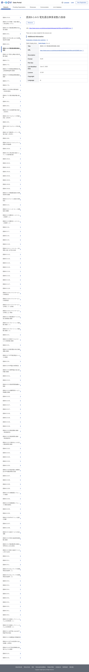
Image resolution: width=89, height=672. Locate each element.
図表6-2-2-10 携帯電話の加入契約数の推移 (11, 370)
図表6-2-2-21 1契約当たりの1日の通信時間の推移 (11, 443)
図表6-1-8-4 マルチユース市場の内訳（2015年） (11, 116)
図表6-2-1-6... (6, 227)
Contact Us (58, 667)
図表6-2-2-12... (7, 380)
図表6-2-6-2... (6, 615)
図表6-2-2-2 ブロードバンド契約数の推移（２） (11, 329)
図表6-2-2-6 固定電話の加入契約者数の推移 (11, 350)
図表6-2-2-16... (7, 400)
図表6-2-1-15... (7, 275)
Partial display (42, 43)
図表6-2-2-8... (6, 361)
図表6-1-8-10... (7, 148)
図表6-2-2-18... (7, 413)
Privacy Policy (50, 667)
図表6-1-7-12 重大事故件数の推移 (11, 96)
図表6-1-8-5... (6, 122)
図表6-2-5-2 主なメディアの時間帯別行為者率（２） (11, 575)
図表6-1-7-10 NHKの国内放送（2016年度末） (10, 90)
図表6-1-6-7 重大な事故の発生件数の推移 (11, 55)
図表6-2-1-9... (6, 240)
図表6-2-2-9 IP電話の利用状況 (11, 365)
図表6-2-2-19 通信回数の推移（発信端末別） (10, 431)
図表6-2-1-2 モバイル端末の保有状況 (11, 199)
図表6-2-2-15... (7, 396)
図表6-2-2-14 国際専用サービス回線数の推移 (11, 391)
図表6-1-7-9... (6, 85)
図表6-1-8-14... (7, 171)
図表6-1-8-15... (7, 175)
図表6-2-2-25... (7, 465)
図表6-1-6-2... (6, 33)
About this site (19, 667)
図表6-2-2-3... (6, 334)
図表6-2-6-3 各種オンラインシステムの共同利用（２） (11, 626)
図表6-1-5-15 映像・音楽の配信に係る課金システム (11, 22)
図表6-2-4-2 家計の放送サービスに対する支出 (11, 551)
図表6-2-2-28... (7, 480)
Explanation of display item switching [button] (37, 40)
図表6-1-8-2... (6, 105)
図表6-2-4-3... (6, 556)
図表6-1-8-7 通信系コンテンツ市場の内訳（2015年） (11, 133)
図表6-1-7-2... (6, 64)
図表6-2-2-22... (7, 448)
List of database (57, 7)
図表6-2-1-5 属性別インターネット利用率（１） (11, 216)
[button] (65, 2)
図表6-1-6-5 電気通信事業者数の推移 (11, 49)
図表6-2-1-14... (7, 271)
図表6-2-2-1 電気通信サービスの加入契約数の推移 (11, 317)
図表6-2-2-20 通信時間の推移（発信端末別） (10, 437)
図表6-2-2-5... (6, 345)
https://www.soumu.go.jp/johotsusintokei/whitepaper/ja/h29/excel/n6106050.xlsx (50, 28)
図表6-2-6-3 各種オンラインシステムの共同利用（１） (11, 620)
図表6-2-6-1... (6, 610)
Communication (44, 7)
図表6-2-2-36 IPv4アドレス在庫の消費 (11, 518)
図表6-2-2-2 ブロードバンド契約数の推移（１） (11, 323)
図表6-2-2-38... (7, 527)
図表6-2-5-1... (6, 560)
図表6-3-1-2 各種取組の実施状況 (11, 637)
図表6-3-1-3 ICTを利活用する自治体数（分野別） (11, 642)
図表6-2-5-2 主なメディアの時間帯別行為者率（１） (11, 569)
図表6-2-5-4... (6, 589)
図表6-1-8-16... (7, 184)
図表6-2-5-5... (6, 598)
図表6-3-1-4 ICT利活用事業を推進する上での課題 (11, 648)
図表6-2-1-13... (7, 258)
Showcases (33, 7)
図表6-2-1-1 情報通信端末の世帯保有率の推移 (11, 193)
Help (33, 667)
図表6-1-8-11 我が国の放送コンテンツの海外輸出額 (11, 153)
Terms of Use (27, 667)
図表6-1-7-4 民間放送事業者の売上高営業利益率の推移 (11, 69)
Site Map (71, 667)
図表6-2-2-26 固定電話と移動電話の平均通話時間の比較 (11, 470)
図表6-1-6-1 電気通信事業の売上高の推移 (11, 28)
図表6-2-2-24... (7, 461)
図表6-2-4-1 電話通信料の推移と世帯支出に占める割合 (11, 545)
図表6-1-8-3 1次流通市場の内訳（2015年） (11, 110)
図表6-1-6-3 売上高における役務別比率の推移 (11, 38)
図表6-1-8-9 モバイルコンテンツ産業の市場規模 (11, 143)
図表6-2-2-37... (7, 523)
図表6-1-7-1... (6, 60)
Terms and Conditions (41, 667)
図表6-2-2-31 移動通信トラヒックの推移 (11, 493)
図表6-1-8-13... (7, 163)
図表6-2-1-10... (7, 244)
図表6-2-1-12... (7, 254)
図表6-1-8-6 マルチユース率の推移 (11, 127)
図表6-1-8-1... (6, 101)
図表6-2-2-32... (7, 498)
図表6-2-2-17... (7, 405)
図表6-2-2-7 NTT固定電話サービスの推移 (11, 356)
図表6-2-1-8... (6, 235)
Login (72, 2)
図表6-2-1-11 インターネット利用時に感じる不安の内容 (11, 249)
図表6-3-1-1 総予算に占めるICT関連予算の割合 (11, 632)
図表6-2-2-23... (7, 457)
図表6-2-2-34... (7, 509)
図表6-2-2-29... (7, 484)
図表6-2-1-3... (6, 205)
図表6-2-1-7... (6, 231)
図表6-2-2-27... (7, 475)
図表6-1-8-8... (6, 138)
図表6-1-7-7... (6, 81)
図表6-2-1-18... (7, 288)
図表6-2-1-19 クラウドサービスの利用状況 (11, 293)
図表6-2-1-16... (7, 280)
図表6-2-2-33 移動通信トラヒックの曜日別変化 (11, 503)
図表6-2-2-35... (7, 513)
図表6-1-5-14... (7, 17)
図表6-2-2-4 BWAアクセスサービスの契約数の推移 (11, 340)
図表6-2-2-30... (7, 488)
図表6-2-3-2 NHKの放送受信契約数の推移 (11, 538)
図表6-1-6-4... (6, 44)
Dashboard (65, 667)
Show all (48, 43)
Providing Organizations (19, 7)
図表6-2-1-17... (7, 284)
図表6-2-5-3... (6, 581)
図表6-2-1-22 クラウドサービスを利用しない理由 (11, 311)
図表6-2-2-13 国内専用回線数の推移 (11, 385)
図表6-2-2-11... (7, 376)
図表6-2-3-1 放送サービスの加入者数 (11, 532)
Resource (30, 22)
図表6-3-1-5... (6, 653)
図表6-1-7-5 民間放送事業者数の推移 (11, 75)
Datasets (5, 7)
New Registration (81, 2)
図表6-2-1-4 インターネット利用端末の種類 (11, 210)
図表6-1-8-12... (7, 159)
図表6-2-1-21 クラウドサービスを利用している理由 (11, 305)
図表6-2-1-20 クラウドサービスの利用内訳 (11, 299)
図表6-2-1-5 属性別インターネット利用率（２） (11, 222)
